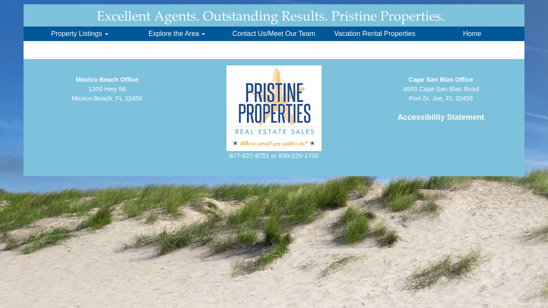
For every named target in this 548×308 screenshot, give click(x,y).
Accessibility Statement (441, 117)
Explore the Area (177, 33)
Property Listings (79, 33)
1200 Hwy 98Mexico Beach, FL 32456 (106, 89)
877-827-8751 (249, 155)
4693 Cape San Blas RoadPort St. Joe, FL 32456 (441, 89)
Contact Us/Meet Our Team (274, 33)
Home (472, 33)
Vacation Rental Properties (374, 33)
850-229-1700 (299, 155)
